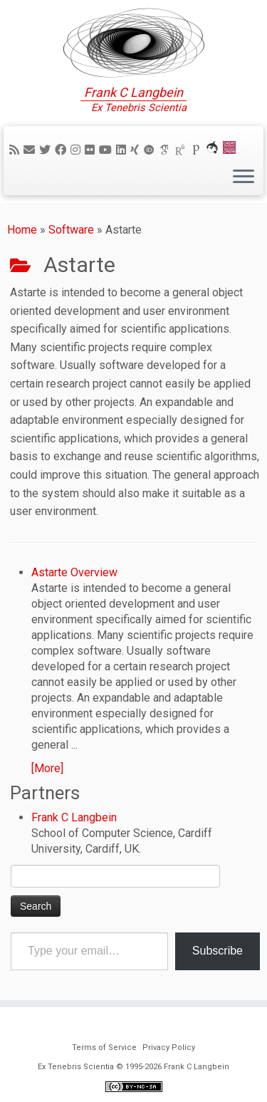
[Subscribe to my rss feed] (16, 150)
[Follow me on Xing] (136, 150)
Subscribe (217, 951)
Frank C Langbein (74, 817)
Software (71, 229)
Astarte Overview (74, 572)
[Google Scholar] (166, 150)
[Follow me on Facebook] (62, 150)
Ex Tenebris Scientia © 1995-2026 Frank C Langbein (133, 1066)
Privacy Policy (168, 1047)
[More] (47, 768)
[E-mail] (31, 150)
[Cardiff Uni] (231, 150)
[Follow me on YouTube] (107, 150)
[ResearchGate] (182, 150)
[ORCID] (151, 150)
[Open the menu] (243, 177)
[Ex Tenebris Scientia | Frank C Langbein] (133, 42)
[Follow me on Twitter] (47, 150)
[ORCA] (214, 150)
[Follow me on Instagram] (77, 150)
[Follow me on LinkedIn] (123, 150)
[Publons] (198, 150)
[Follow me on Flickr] (92, 150)
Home (22, 229)
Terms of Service (104, 1047)
